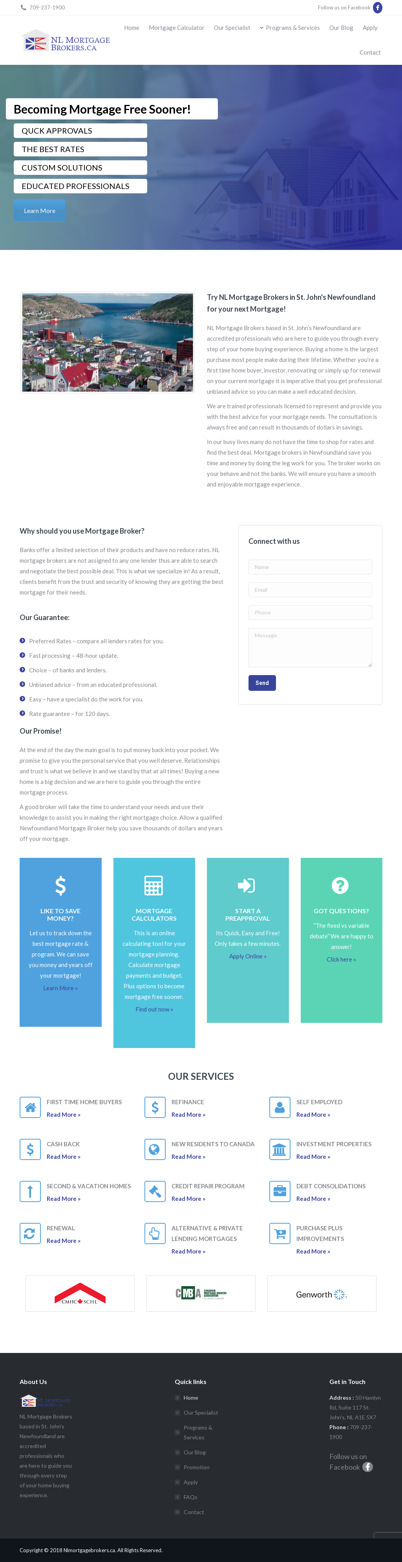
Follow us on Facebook (350, 7)
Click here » (341, 959)
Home (191, 1397)
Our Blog (195, 1452)
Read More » (63, 1114)
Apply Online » (248, 956)
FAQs (190, 1497)
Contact (194, 1512)
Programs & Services (198, 1432)
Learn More (39, 210)
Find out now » (154, 1009)
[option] (80, 1294)
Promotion (197, 1467)
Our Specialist (201, 1412)
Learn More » (60, 987)
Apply (191, 1482)
